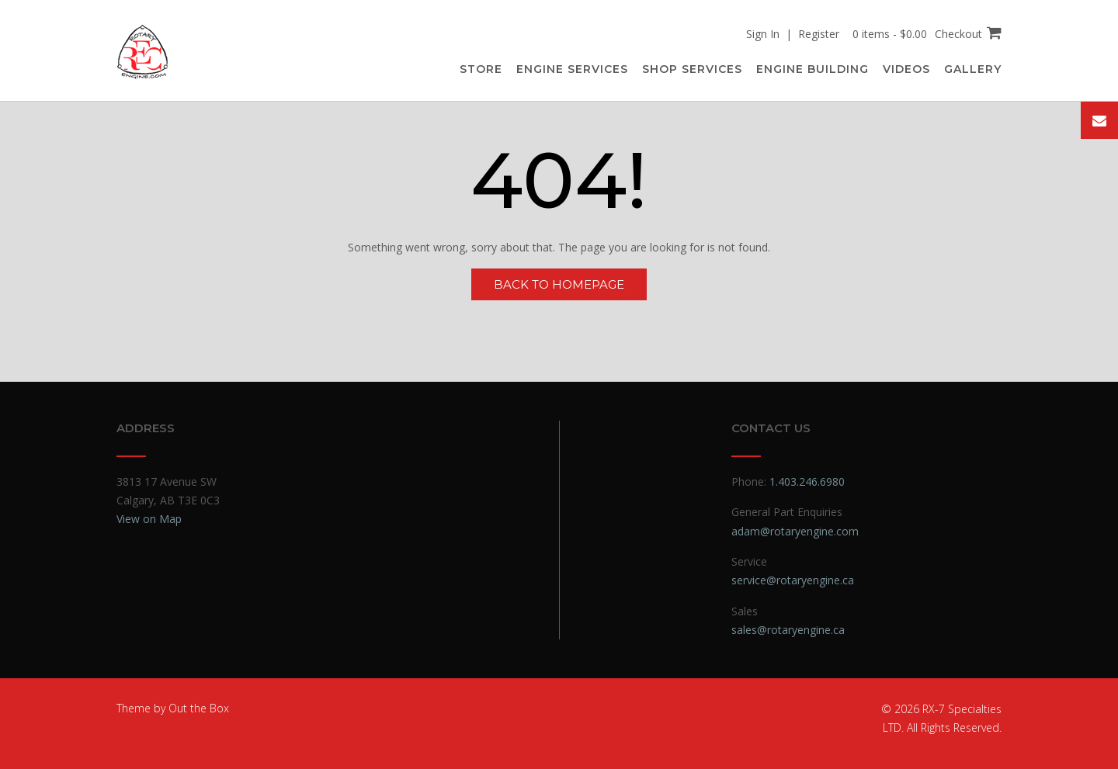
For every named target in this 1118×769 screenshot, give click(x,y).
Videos (906, 69)
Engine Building (812, 69)
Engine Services (572, 69)
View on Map (149, 518)
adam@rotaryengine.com (795, 531)
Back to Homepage (559, 284)
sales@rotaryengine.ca (788, 629)
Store (481, 69)
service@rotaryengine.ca (792, 580)
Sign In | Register (792, 33)
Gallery (973, 69)
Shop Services (692, 69)
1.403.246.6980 (807, 481)
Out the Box (198, 708)
